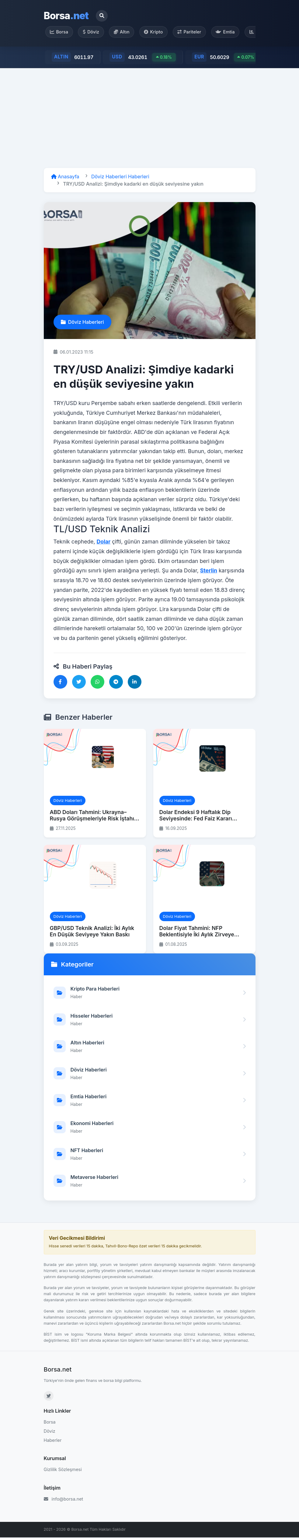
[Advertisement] (149, 118)
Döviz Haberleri (82, 323)
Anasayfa (65, 177)
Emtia (232, 32)
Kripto (157, 32)
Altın (124, 32)
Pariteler (195, 32)
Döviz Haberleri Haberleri (120, 177)
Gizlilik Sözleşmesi (63, 1470)
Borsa (66, 16)
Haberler (53, 1440)
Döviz (92, 32)
